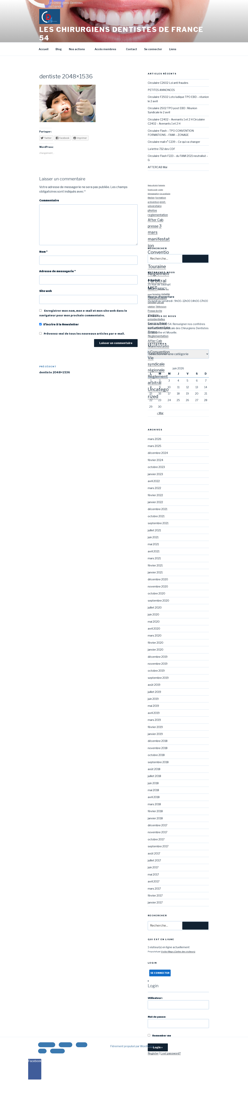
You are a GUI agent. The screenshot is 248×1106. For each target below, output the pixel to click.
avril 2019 (154, 712)
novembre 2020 (158, 586)
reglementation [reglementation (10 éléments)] (158, 215)
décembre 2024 (158, 452)
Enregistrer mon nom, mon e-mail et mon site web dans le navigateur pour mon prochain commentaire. (83, 313)
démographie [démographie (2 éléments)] (153, 194)
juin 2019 (153, 698)
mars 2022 (154, 488)
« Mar (160, 413)
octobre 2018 (156, 755)
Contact (131, 49)
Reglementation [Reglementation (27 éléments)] (158, 336)
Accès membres (107, 49)
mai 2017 (153, 874)
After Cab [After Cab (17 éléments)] (155, 220)
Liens (172, 49)
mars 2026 (154, 439)
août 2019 (154, 684)
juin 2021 (153, 537)
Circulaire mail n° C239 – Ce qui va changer (174, 141)
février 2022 (155, 495)
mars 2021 (154, 558)
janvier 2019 (155, 734)
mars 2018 (154, 804)
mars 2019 (154, 719)
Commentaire (49, 200)
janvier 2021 (155, 572)
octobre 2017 (156, 839)
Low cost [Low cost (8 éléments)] (160, 302)
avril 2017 (153, 881)
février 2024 (155, 460)
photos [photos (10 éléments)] (152, 210)
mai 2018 (153, 790)
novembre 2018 (157, 748)
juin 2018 (153, 783)
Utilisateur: (178, 1002)
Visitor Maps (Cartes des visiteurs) (178, 951)
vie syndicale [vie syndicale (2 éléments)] (164, 194)
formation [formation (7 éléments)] (156, 294)
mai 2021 (153, 544)
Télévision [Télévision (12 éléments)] (161, 306)
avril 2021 (153, 551)
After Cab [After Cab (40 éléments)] (155, 341)
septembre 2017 (158, 846)
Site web (45, 291)
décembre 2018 (157, 740)
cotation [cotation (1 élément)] (160, 190)
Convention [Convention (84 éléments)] (160, 352)
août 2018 (154, 769)
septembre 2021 (158, 523)
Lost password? (171, 1053)
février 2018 (155, 811)
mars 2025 (154, 446)
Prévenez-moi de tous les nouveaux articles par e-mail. (84, 333)
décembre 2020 (158, 579)
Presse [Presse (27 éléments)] (152, 331)
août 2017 (154, 853)
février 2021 (155, 565)
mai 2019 (153, 705)
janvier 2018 (155, 818)
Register (153, 1053)
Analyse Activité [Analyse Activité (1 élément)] (153, 185)
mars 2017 (154, 888)
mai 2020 (154, 621)
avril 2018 (154, 797)
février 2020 (155, 642)
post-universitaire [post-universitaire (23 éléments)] (159, 327)
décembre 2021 (157, 509)
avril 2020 (154, 628)
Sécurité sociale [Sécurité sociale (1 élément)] (153, 190)
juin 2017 (153, 867)
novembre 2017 (157, 832)
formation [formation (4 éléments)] (160, 197)
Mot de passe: (178, 1021)
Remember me (159, 1036)
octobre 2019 (156, 670)
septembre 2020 (158, 600)
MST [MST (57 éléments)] (152, 288)
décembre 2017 (157, 825)
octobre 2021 (156, 516)
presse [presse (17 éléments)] (153, 226)
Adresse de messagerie (57, 271)
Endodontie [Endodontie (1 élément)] (161, 185)
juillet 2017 (154, 860)
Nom (43, 252)
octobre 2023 (156, 467)
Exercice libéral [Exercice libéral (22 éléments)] (157, 323)
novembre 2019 (157, 663)
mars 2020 (154, 635)
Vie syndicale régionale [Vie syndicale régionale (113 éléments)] (156, 363)
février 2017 (155, 895)
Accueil (43, 49)
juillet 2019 (154, 691)
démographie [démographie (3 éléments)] (161, 289)
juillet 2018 (154, 776)
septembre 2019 (158, 677)
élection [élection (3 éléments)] (151, 198)
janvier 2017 (155, 902)
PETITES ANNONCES (161, 89)
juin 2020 (153, 614)
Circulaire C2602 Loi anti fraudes (168, 82)
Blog (59, 49)
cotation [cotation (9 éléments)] (151, 306)
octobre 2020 (156, 593)
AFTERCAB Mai (157, 167)
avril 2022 (154, 481)
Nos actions (78, 49)
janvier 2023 (155, 474)
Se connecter (153, 49)
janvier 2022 (155, 502)
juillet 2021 (154, 530)
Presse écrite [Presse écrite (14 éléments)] (155, 310)
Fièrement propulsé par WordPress (132, 1046)
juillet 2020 (155, 607)
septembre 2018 (158, 762)
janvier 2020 (155, 649)
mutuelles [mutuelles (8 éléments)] (165, 294)
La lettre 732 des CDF (161, 148)
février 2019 (155, 727)
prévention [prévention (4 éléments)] (153, 202)
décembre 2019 (157, 656)
